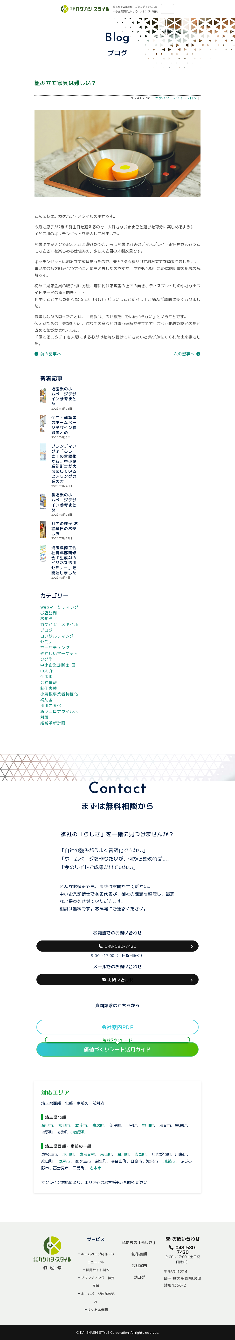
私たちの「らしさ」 (139, 1242)
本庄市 (81, 1125)
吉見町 (140, 1154)
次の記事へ (187, 354)
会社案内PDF (117, 1027)
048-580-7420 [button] (118, 946)
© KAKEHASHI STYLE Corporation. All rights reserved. (117, 1332)
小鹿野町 (78, 1132)
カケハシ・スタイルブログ (176, 98)
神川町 (148, 1125)
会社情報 (48, 682)
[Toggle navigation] (167, 9)
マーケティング (55, 647)
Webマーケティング (59, 607)
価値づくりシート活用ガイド (117, 1047)
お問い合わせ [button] (117, 979)
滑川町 (123, 1154)
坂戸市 (64, 1161)
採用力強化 (50, 705)
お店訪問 (48, 613)
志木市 (96, 1168)
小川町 (68, 1154)
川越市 (169, 1161)
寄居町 (98, 1125)
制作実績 (48, 688)
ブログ (139, 1277)
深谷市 (47, 1125)
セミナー (48, 642)
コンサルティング (57, 636)
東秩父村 (87, 1154)
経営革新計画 (53, 723)
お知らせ (48, 618)
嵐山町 (106, 1154)
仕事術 (46, 676)
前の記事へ (48, 354)
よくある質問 (98, 1309)
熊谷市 (64, 1125)
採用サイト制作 (98, 1269)
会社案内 (139, 1265)
